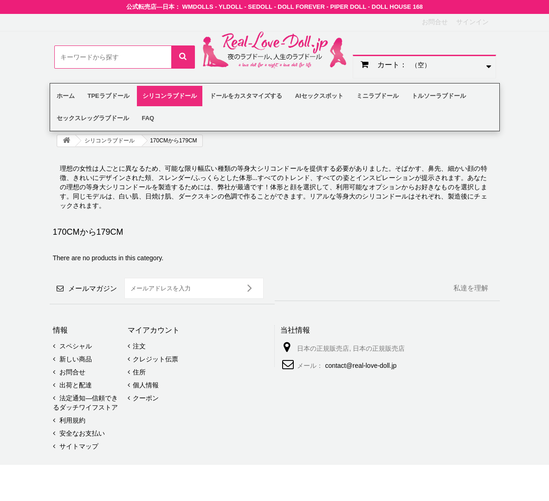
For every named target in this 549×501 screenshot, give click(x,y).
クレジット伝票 (155, 359)
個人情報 (146, 385)
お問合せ (435, 22)
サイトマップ (78, 446)
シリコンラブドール (109, 140)
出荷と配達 (75, 385)
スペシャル (75, 346)
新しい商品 (75, 359)
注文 (139, 346)
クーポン (146, 398)
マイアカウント (154, 330)
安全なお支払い (81, 433)
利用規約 (72, 420)
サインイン (472, 22)
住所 (139, 372)
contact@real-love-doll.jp (360, 365)
